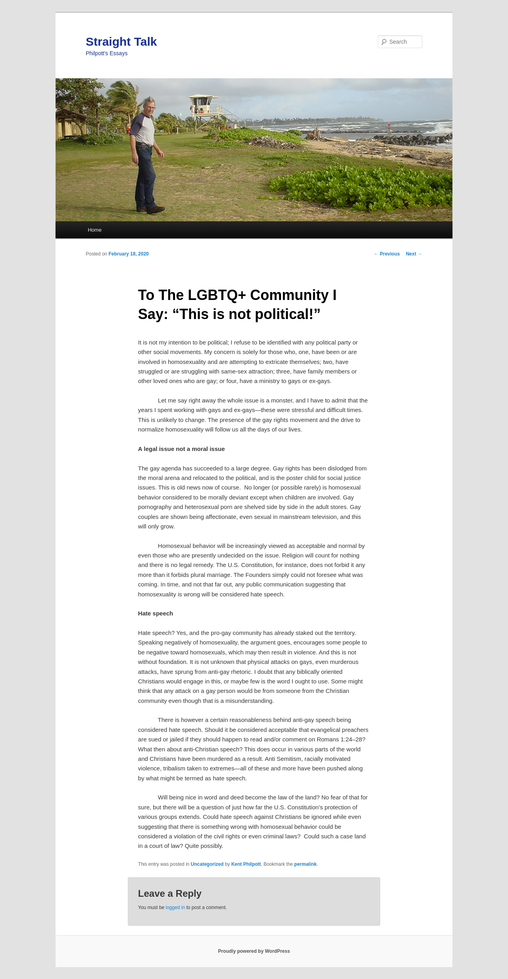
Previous (387, 254)
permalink (305, 864)
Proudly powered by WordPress (254, 951)
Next (414, 254)
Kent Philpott (246, 864)
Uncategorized (207, 864)
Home (95, 230)
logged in (175, 907)
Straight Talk (121, 41)
